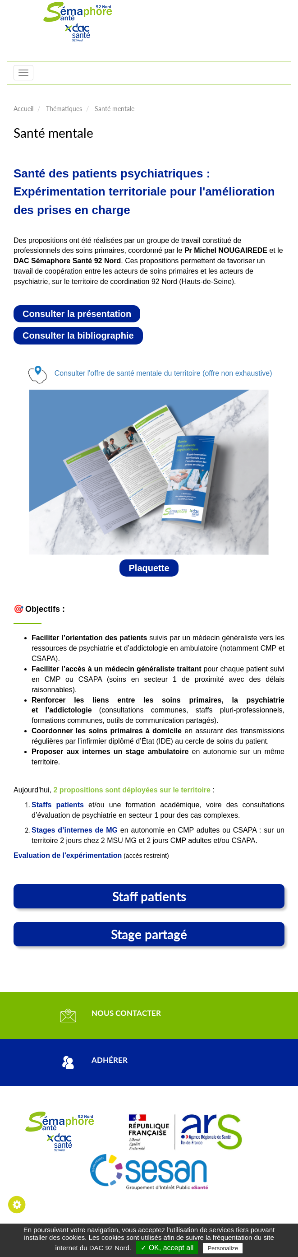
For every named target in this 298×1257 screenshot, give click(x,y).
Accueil (23, 108)
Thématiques (64, 108)
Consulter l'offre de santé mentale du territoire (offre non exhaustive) (163, 373)
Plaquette (148, 568)
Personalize (222, 1248)
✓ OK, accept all (167, 1248)
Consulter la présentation (77, 314)
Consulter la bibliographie (78, 335)
